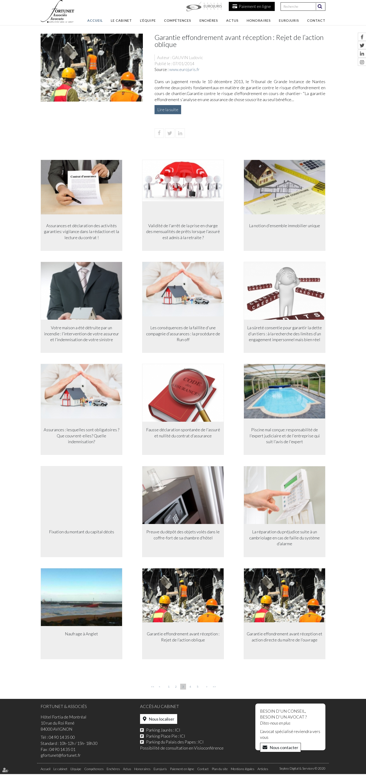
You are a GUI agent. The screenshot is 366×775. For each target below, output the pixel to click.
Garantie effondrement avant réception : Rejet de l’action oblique (183, 637)
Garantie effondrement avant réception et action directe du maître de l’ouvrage (284, 637)
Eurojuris (289, 20)
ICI (177, 730)
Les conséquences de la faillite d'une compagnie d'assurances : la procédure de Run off (183, 333)
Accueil (95, 20)
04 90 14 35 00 (62, 738)
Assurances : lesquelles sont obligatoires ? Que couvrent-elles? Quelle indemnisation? (81, 435)
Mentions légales (242, 770)
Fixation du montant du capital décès (81, 532)
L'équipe (148, 20)
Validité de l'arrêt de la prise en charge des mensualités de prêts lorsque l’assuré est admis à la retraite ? (183, 231)
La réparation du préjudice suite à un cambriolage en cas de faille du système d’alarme (284, 538)
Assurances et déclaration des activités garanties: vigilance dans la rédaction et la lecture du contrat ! (81, 231)
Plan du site (220, 770)
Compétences (177, 20)
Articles (262, 770)
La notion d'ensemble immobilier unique (284, 225)
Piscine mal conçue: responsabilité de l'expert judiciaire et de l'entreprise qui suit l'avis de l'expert (285, 435)
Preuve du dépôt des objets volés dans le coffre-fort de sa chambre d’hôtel (183, 535)
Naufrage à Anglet (81, 634)
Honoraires (259, 20)
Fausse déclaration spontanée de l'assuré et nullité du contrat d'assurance (183, 433)
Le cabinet (121, 20)
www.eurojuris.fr (184, 69)
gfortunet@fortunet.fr (61, 756)
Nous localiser (161, 720)
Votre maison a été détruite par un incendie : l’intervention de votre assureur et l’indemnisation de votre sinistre (81, 333)
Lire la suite (167, 109)
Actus (232, 20)
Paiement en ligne (255, 6)
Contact (316, 20)
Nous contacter (284, 748)
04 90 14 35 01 (62, 750)
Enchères (209, 20)
